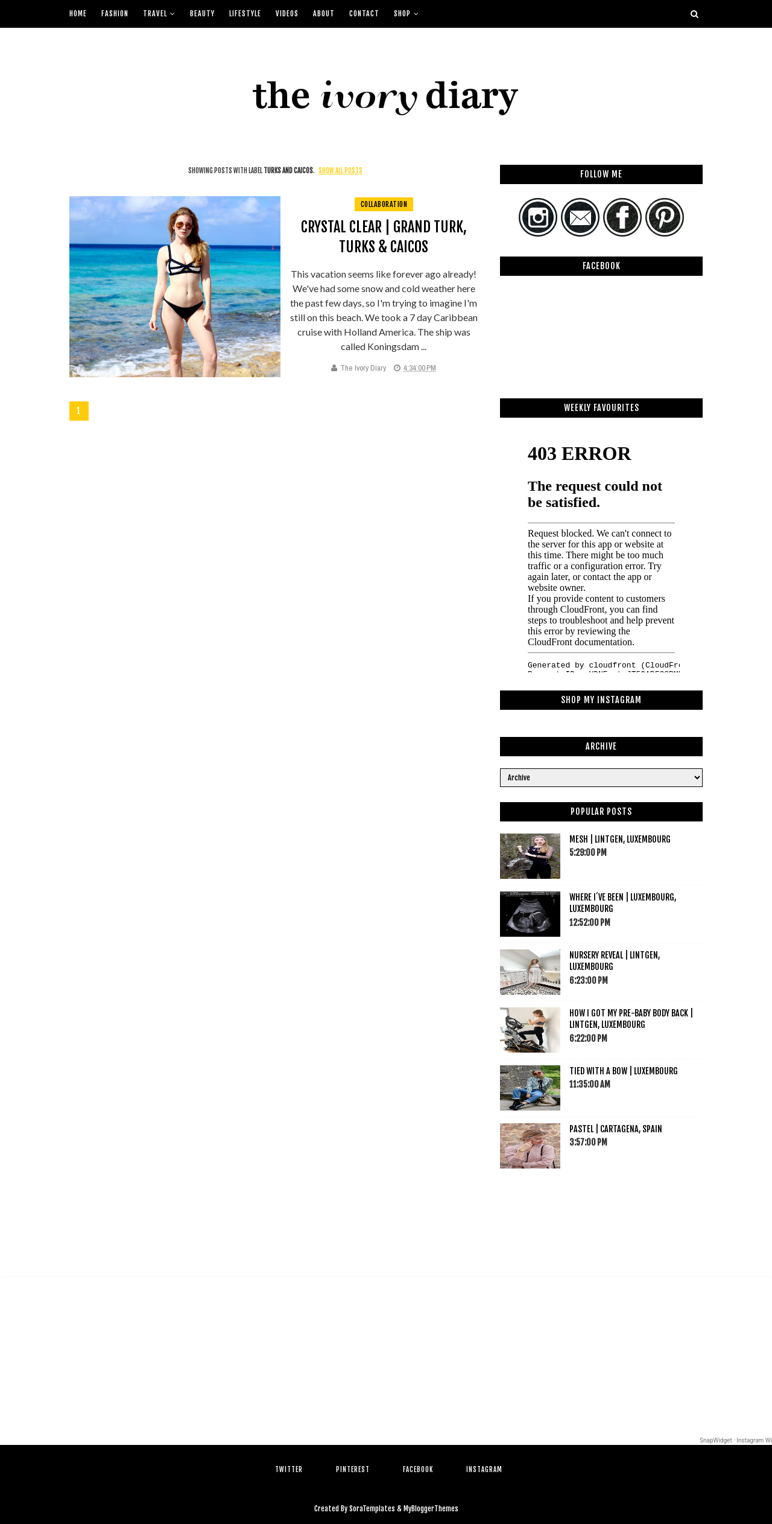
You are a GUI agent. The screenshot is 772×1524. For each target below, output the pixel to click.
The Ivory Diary (363, 368)
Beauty (202, 13)
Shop (402, 13)
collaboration (384, 204)
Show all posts (340, 171)
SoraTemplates (372, 1508)
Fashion (114, 13)
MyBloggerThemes (430, 1508)
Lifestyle (245, 13)
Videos (287, 13)
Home (78, 13)
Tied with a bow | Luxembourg (623, 1071)
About (324, 13)
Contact (364, 13)
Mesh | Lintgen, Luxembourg (620, 839)
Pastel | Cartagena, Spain (615, 1129)
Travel (155, 13)
